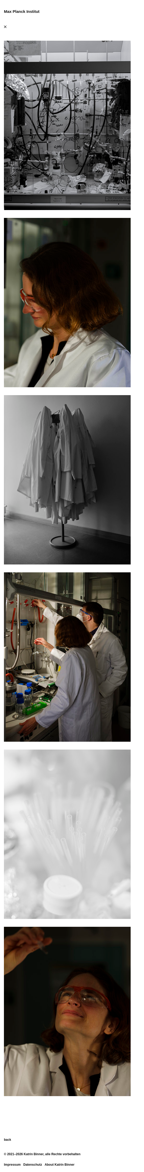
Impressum (12, 1164)
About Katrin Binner (59, 1164)
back (7, 1140)
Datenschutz (32, 1164)
